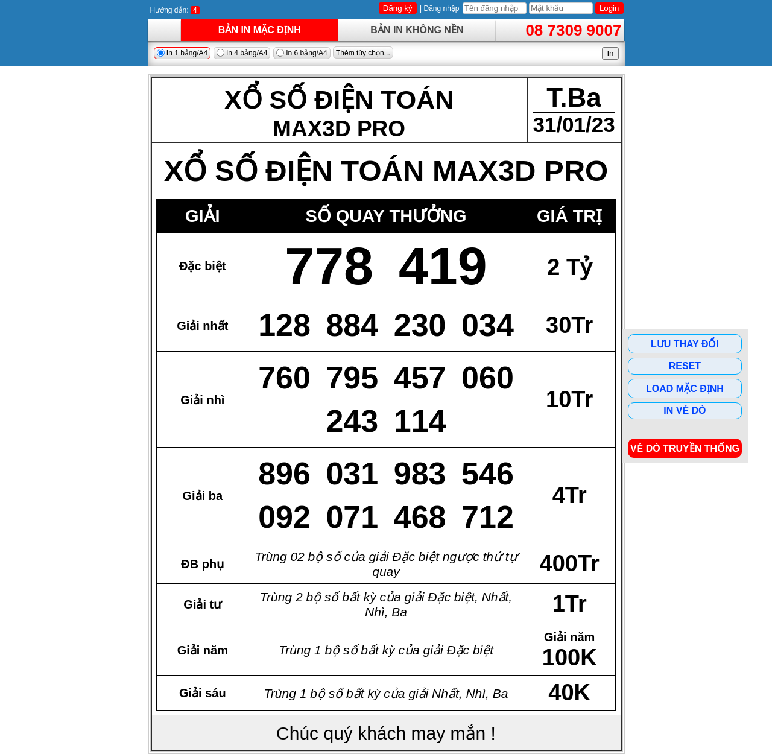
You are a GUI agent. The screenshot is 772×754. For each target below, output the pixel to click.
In (610, 53)
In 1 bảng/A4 (182, 53)
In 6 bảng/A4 (301, 53)
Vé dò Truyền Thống (684, 448)
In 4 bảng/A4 (242, 53)
